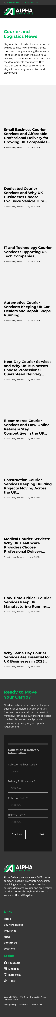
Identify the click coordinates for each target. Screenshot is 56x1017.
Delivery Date (15, 815)
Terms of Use (36, 1004)
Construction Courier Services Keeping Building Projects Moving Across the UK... (28, 486)
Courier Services (13, 924)
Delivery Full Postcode (20, 781)
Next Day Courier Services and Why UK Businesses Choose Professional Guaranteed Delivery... (27, 368)
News (7, 936)
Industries (10, 930)
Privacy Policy (10, 1004)
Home (7, 918)
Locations (10, 948)
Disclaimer (23, 1004)
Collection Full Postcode (21, 764)
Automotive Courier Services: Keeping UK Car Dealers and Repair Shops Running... (27, 308)
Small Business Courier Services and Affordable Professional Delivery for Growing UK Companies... (27, 135)
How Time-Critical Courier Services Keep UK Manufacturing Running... (27, 602)
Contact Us (10, 942)
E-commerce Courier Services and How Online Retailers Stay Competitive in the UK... (27, 427)
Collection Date (16, 798)
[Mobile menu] (50, 12)
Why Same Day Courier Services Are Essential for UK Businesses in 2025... (27, 657)
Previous (17, 834)
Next (41, 834)
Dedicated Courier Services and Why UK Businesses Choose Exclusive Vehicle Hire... (25, 194)
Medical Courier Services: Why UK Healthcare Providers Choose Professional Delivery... (27, 545)
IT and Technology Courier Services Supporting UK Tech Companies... (28, 251)
